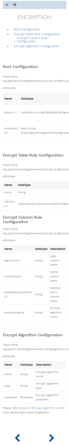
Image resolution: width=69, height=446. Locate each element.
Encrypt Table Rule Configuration (37, 34)
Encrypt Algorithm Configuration (36, 46)
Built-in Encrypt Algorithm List (41, 408)
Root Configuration (27, 29)
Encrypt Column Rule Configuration (32, 39)
